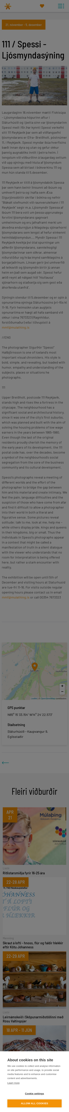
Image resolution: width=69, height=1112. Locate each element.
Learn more (13, 1083)
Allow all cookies (34, 1103)
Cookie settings (34, 1093)
